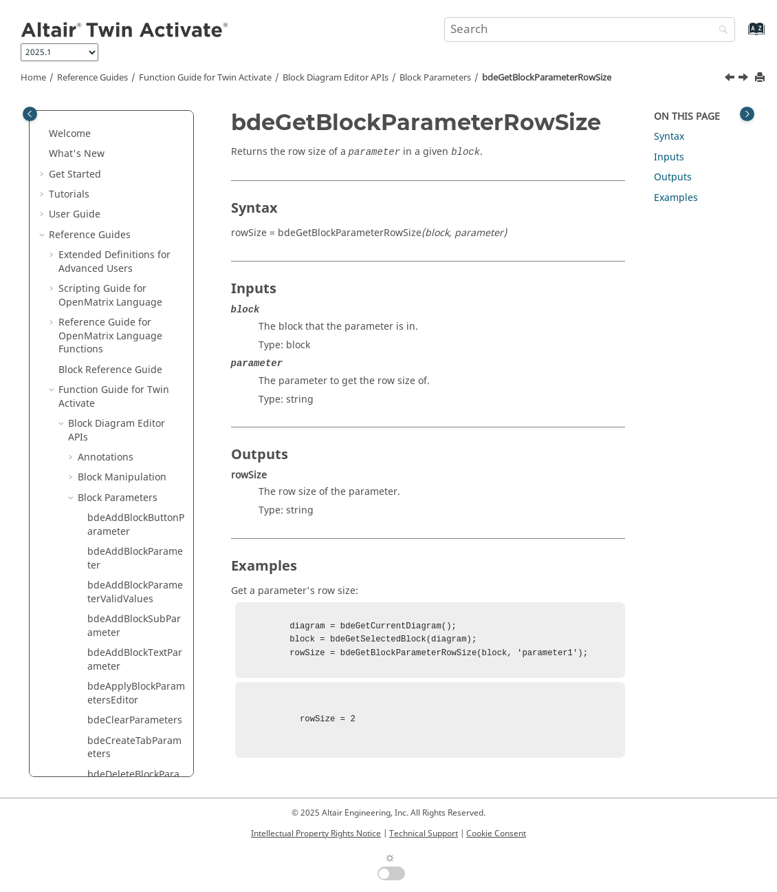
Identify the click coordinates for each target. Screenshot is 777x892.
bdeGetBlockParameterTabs (135, 591)
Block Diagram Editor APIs (335, 78)
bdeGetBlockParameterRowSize (546, 78)
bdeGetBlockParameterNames (135, 240)
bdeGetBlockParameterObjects (135, 274)
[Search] (720, 30)
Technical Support (423, 833)
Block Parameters (435, 78)
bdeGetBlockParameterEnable (135, 207)
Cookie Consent (496, 833)
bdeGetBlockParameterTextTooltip (135, 659)
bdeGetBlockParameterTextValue (135, 693)
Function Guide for (205, 78)
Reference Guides (92, 78)
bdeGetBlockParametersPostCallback (135, 457)
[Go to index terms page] (741, 35)
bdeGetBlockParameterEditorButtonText (135, 173)
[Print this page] (761, 78)
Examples (676, 198)
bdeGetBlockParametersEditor (135, 375)
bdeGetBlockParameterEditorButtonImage (136, 139)
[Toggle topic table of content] (747, 114)
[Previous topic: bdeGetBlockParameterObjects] (730, 79)
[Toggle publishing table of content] (30, 114)
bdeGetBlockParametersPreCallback (135, 490)
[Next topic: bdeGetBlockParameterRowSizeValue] (744, 79)
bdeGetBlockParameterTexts (135, 625)
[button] (81, 133)
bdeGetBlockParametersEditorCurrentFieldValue (135, 415)
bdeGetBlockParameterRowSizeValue (135, 342)
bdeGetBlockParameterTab (135, 558)
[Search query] (590, 29)
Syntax (669, 136)
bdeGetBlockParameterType (135, 760)
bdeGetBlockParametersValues (135, 524)
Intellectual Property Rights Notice (316, 833)
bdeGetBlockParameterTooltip (135, 726)
